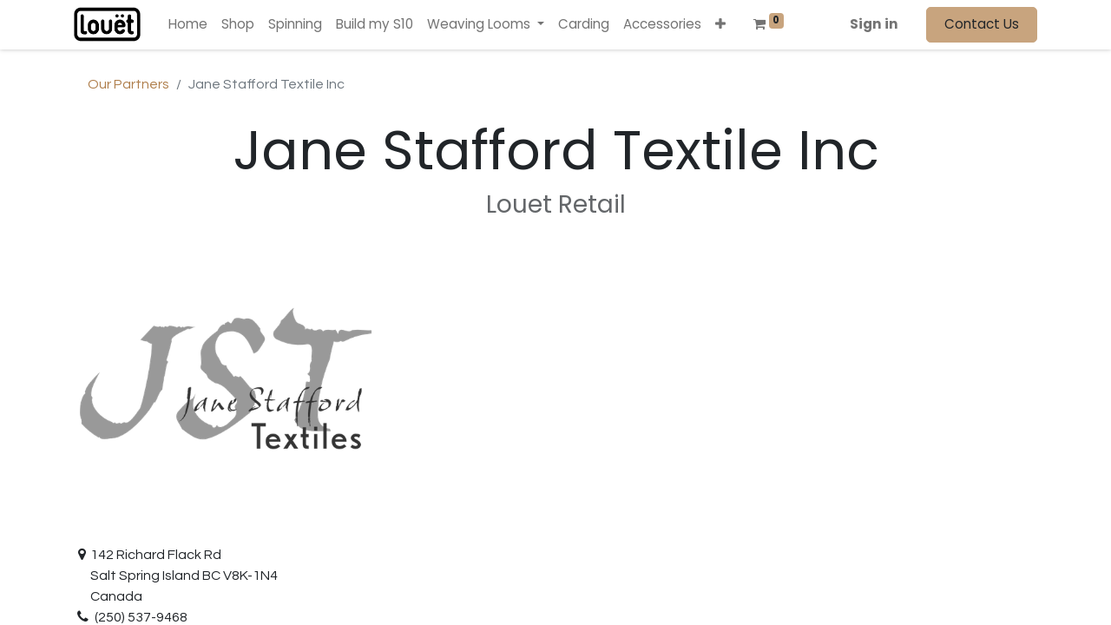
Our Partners (128, 84)
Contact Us (981, 24)
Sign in (874, 24)
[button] (720, 25)
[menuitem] (187, 25)
